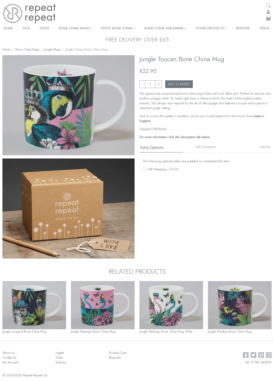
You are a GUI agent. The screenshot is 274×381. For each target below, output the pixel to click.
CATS (26, 28)
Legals (60, 352)
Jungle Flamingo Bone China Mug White (166, 331)
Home (8, 28)
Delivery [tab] (265, 147)
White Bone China (118, 28)
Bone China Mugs (75, 28)
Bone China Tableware (165, 28)
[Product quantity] (150, 84)
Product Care (118, 352)
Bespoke (243, 28)
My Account (10, 362)
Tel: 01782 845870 (259, 362)
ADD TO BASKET (179, 84)
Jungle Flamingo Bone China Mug (93, 331)
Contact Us (9, 357)
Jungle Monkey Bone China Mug (229, 331)
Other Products (210, 28)
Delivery (61, 362)
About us (8, 352)
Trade (264, 28)
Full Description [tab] (205, 147)
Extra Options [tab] (151, 147)
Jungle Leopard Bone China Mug (24, 331)
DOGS (44, 28)
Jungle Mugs (52, 49)
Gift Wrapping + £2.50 (163, 169)
